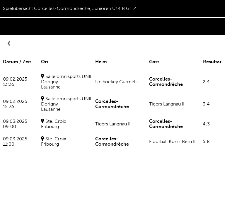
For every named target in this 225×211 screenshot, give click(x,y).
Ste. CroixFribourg (53, 124)
